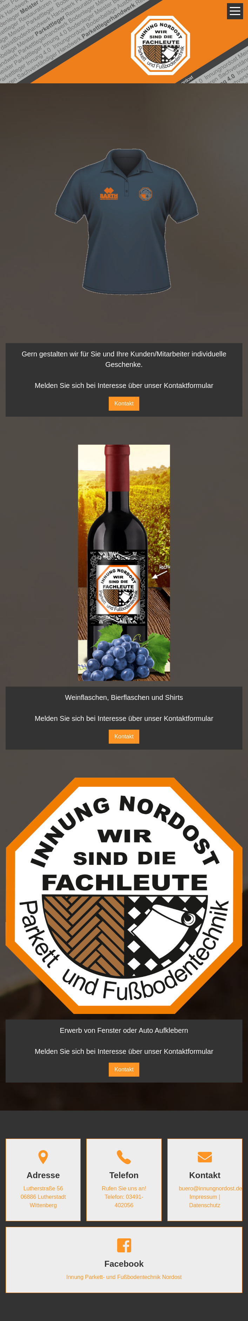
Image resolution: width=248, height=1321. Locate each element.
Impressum (203, 1197)
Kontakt (123, 403)
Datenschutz (204, 1205)
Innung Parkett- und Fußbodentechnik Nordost (124, 1277)
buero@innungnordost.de (210, 1188)
